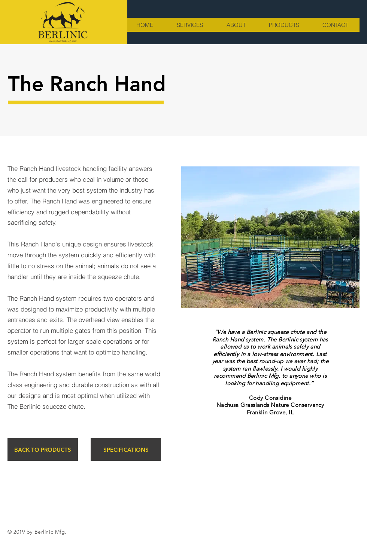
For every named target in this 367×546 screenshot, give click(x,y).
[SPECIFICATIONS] (126, 449)
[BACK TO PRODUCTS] (42, 449)
